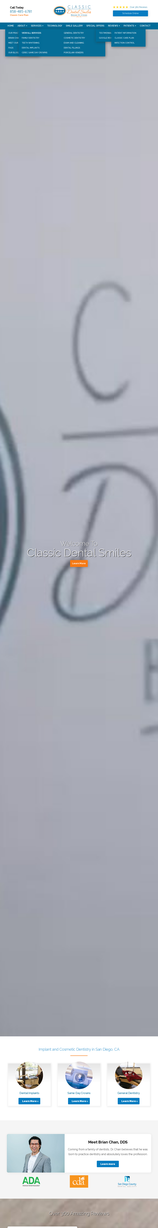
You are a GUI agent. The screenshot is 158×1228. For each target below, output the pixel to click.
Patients (129, 25)
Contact (145, 25)
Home (11, 25)
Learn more (107, 1164)
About (21, 25)
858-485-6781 (21, 11)
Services (36, 25)
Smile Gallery (74, 25)
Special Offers (95, 25)
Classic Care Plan (19, 15)
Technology (54, 25)
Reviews (113, 25)
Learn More (79, 564)
